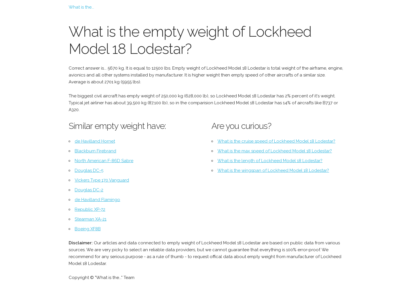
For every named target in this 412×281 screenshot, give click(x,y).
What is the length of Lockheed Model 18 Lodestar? (269, 160)
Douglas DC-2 (89, 189)
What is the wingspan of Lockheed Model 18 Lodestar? (273, 170)
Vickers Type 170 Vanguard (102, 180)
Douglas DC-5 (89, 170)
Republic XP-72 (90, 209)
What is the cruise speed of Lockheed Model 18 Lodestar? (276, 141)
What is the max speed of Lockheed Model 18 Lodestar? (274, 151)
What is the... (81, 7)
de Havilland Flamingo (97, 199)
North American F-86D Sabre (104, 160)
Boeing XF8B (88, 228)
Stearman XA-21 (90, 219)
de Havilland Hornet (95, 141)
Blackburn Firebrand (95, 151)
